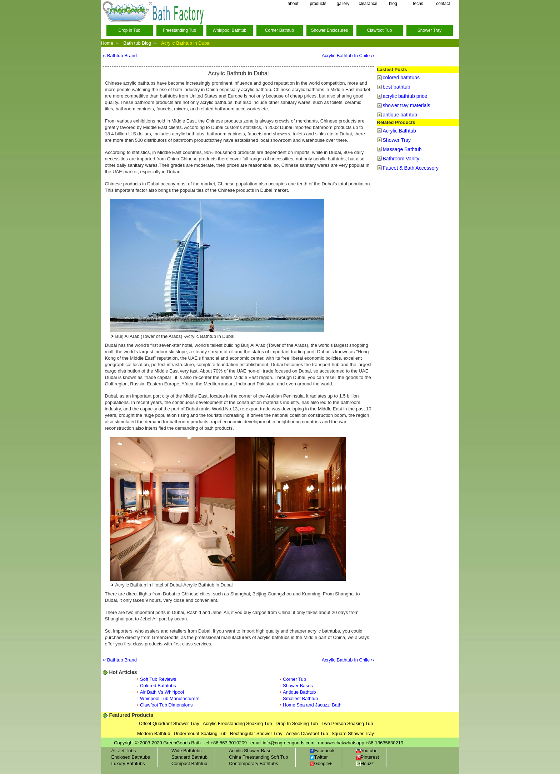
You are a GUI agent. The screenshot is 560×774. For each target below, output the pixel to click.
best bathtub (396, 87)
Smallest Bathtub (300, 698)
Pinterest (367, 757)
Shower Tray (429, 30)
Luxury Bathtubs (128, 763)
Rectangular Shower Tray (256, 733)
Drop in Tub (129, 30)
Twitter (319, 757)
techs (418, 3)
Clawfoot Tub (379, 30)
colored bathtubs (401, 77)
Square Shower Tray (352, 733)
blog (393, 3)
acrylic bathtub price (405, 96)
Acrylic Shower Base (250, 750)
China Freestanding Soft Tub (258, 757)
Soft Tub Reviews (158, 679)
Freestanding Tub (179, 30)
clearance (368, 3)
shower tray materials (406, 105)
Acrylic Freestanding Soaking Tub (237, 723)
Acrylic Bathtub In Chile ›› (348, 55)
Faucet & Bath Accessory (411, 168)
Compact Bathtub (189, 763)
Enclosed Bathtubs (130, 757)
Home (107, 43)
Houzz (365, 763)
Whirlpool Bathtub (229, 30)
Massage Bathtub (402, 149)
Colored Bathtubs (158, 685)
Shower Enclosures (329, 30)
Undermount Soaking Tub (200, 733)
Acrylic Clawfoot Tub (307, 733)
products (318, 3)
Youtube (367, 750)
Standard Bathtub (189, 757)
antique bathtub (400, 115)
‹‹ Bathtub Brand (120, 55)
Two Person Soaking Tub (347, 723)
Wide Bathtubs (186, 750)
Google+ (321, 763)
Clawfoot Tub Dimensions (166, 705)
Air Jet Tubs (123, 750)
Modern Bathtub (153, 733)
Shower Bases (298, 685)
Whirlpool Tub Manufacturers (169, 698)
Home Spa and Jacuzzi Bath (312, 705)
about (293, 3)
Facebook (322, 750)
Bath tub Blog (137, 43)
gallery (343, 3)
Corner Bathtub (279, 30)
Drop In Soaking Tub (297, 723)
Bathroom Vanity (401, 158)
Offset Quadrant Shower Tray (169, 723)
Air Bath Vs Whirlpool (162, 692)
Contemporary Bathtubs (253, 763)
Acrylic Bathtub (399, 131)
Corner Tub (294, 679)
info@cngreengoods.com (289, 742)
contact (443, 3)
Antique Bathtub (299, 692)
